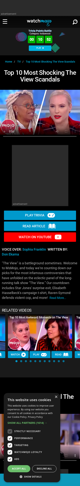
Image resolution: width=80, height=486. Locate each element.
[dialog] (32, 437)
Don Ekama (10, 254)
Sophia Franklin (34, 249)
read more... (58, 298)
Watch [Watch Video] (18, 354)
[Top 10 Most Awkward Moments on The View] (40, 332)
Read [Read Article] (62, 354)
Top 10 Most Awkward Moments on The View (38, 317)
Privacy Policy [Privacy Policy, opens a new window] (35, 417)
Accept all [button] (19, 468)
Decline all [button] (44, 468)
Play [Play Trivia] (40, 354)
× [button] (56, 397)
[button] (16, 361)
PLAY (40, 48)
